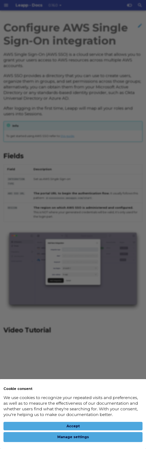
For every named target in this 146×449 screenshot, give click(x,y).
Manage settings (73, 437)
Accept (73, 426)
